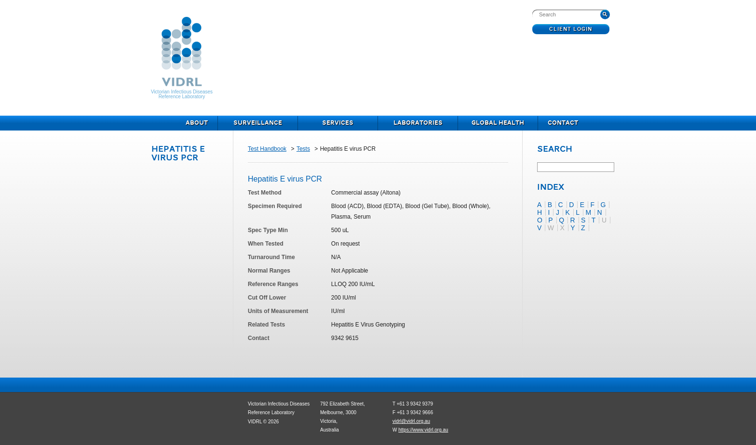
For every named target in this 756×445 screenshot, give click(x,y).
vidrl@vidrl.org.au (411, 421)
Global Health (498, 123)
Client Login (571, 29)
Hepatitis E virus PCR (178, 154)
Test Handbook (267, 148)
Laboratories (418, 123)
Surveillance (257, 123)
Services (337, 123)
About (197, 123)
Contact (563, 123)
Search (554, 149)
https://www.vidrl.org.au (423, 429)
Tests (303, 148)
